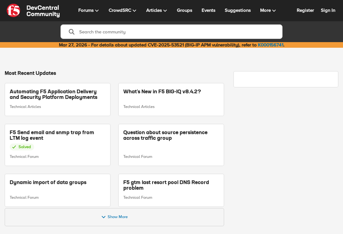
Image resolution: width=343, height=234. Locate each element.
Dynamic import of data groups (48, 182)
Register (305, 10)
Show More (114, 217)
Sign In (328, 10)
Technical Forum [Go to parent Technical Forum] (24, 156)
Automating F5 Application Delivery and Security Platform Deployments (53, 95)
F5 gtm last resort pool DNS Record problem (166, 185)
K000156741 (270, 45)
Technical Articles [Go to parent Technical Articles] (25, 106)
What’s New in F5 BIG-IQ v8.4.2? (162, 92)
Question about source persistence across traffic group (165, 135)
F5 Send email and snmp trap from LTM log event (52, 135)
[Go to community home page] (33, 10)
